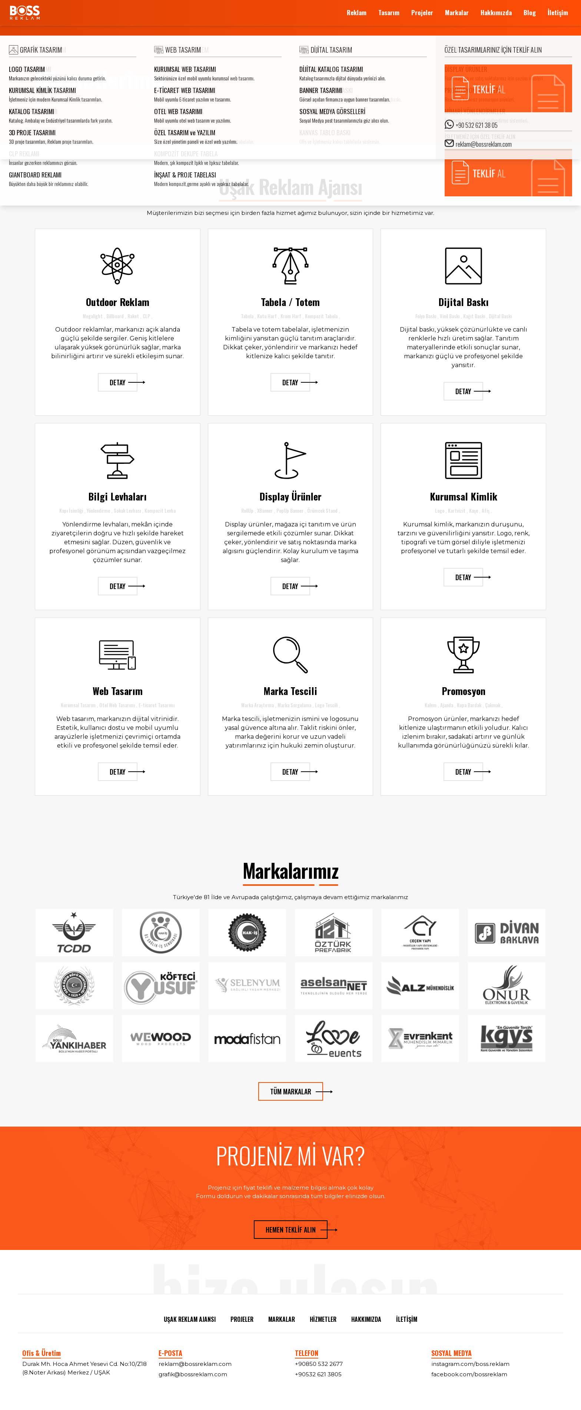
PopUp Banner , (291, 510)
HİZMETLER (323, 1319)
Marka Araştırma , (258, 705)
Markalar (457, 12)
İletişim (558, 12)
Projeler (422, 12)
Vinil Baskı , (451, 316)
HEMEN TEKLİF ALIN (297, 1229)
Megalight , (94, 316)
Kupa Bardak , (470, 705)
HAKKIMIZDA (366, 1319)
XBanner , (266, 510)
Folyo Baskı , (426, 316)
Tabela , (248, 316)
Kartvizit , (458, 510)
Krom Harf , (291, 316)
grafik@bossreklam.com (193, 1374)
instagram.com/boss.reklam (470, 1363)
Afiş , (487, 510)
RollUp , (248, 510)
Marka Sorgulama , (295, 705)
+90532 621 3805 (318, 1374)
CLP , (147, 316)
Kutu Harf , (268, 316)
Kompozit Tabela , (322, 316)
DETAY (123, 382)
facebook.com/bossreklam (469, 1374)
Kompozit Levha (160, 510)
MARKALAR (281, 1319)
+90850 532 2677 (319, 1363)
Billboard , (116, 316)
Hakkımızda (496, 12)
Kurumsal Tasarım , (79, 705)
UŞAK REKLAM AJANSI (190, 1319)
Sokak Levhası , (128, 510)
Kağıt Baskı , (475, 316)
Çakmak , (493, 705)
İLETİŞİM (406, 1319)
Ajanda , (447, 705)
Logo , (440, 510)
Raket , (134, 316)
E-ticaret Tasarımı (157, 705)
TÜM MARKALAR (296, 1091)
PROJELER (241, 1319)
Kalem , (432, 705)
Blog (530, 12)
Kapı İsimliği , (72, 510)
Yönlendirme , (99, 510)
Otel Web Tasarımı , (118, 705)
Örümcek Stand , (323, 510)
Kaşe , (474, 510)
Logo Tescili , (327, 705)
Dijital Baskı (500, 316)
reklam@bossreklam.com (195, 1363)
